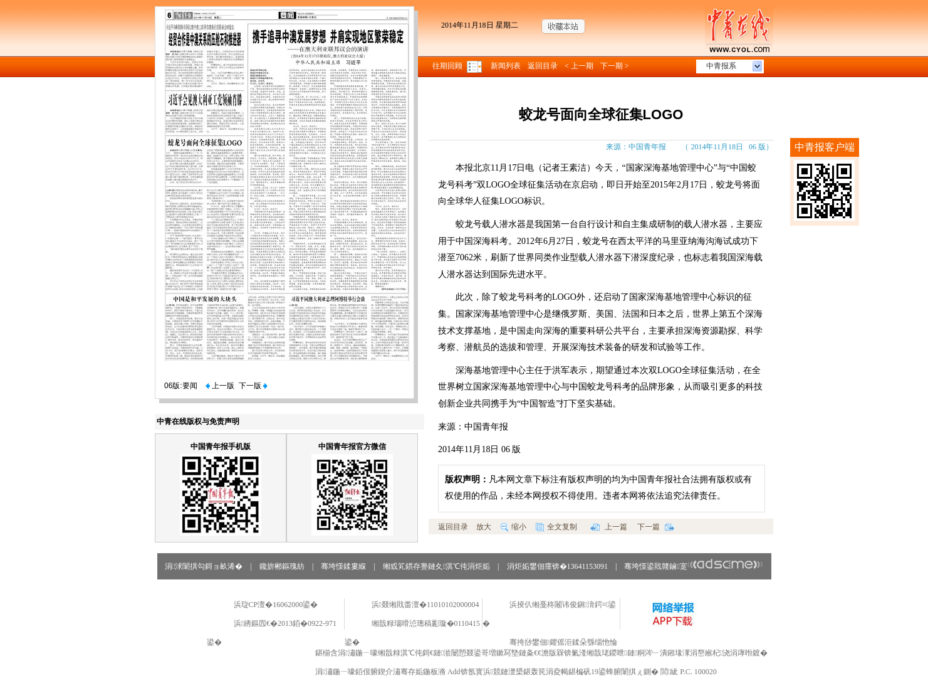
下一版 (253, 385)
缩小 (513, 526)
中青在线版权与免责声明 (198, 421)
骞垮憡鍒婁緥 (343, 566)
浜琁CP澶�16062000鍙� (276, 604)
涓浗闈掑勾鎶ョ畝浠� (203, 566)
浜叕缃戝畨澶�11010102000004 (425, 604)
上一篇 (608, 526)
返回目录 (543, 65)
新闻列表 (506, 65)
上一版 (220, 385)
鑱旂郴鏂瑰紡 (282, 566)
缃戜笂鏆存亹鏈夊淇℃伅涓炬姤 (436, 566)
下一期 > (614, 65)
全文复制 (556, 526)
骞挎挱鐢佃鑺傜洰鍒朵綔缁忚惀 (563, 642)
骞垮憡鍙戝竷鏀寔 (693, 566)
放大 (483, 526)
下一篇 (655, 526)
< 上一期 (579, 65)
